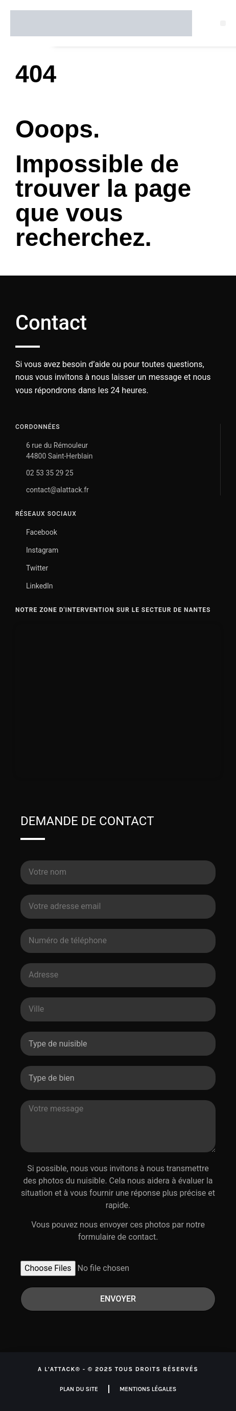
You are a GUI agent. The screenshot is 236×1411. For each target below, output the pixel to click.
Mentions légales (148, 1389)
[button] (223, 23)
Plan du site (79, 1389)
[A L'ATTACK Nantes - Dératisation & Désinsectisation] (118, 701)
